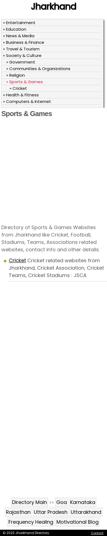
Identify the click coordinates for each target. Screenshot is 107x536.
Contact (97, 533)
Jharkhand (53, 6)
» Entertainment (19, 22)
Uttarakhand (86, 512)
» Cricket (18, 88)
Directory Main (29, 502)
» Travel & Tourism (21, 49)
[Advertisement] (51, 170)
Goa (61, 502)
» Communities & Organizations (38, 68)
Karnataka (82, 502)
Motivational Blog (78, 521)
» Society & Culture (22, 55)
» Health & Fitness (21, 95)
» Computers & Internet (27, 101)
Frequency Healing (30, 521)
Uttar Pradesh (50, 512)
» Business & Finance (23, 42)
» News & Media (18, 36)
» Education (14, 29)
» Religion (15, 75)
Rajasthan (18, 512)
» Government (20, 62)
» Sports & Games (24, 82)
